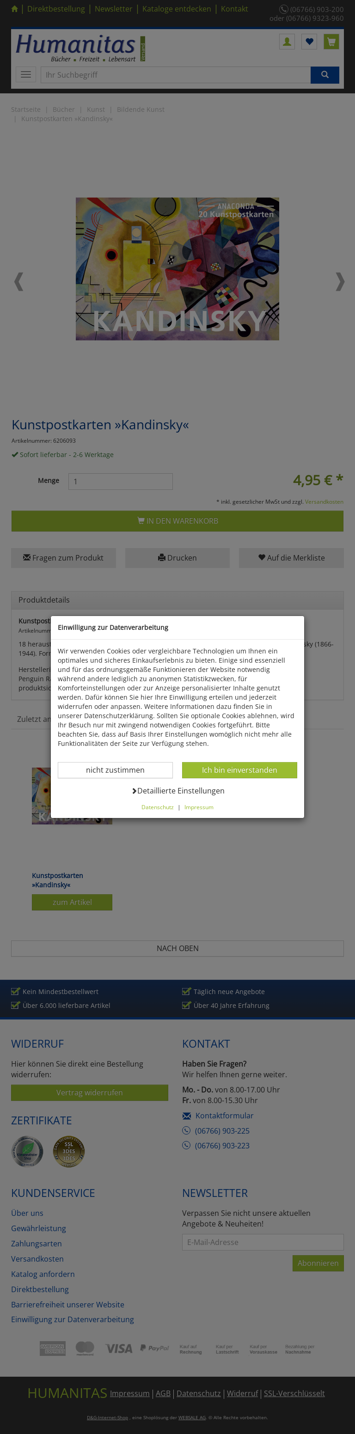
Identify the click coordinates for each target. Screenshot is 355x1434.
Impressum (199, 807)
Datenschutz (157, 807)
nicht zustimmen (121, 769)
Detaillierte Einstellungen (178, 790)
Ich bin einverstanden (239, 769)
